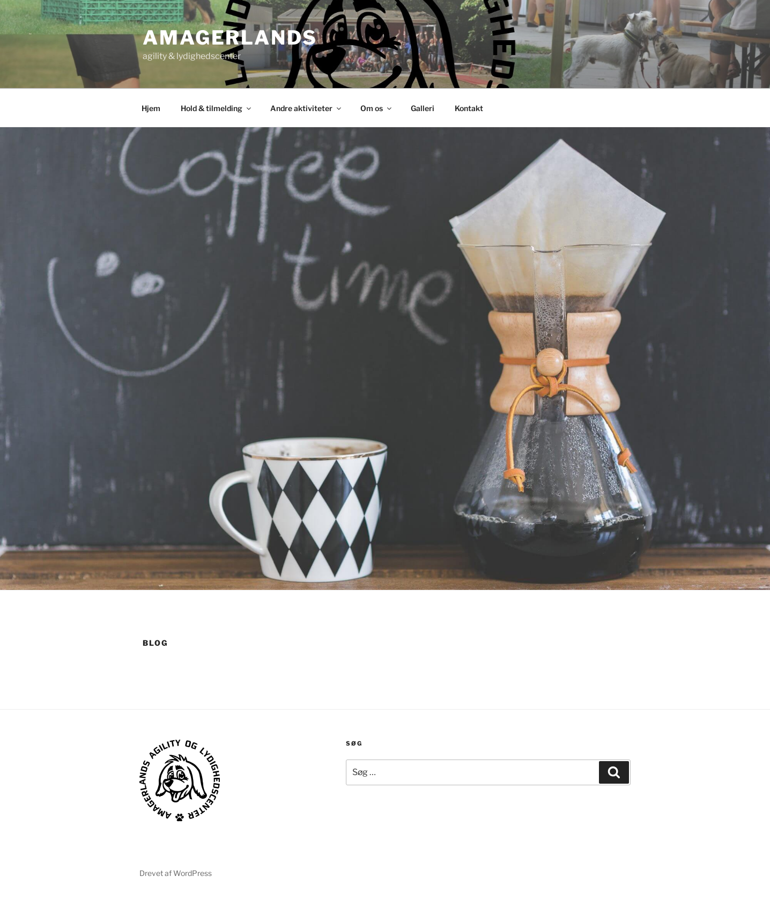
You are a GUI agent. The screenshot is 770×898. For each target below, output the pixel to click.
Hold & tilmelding (217, 108)
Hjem (151, 108)
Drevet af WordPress (175, 873)
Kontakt (469, 108)
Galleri (422, 108)
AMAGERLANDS (230, 37)
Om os (376, 108)
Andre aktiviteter (306, 108)
